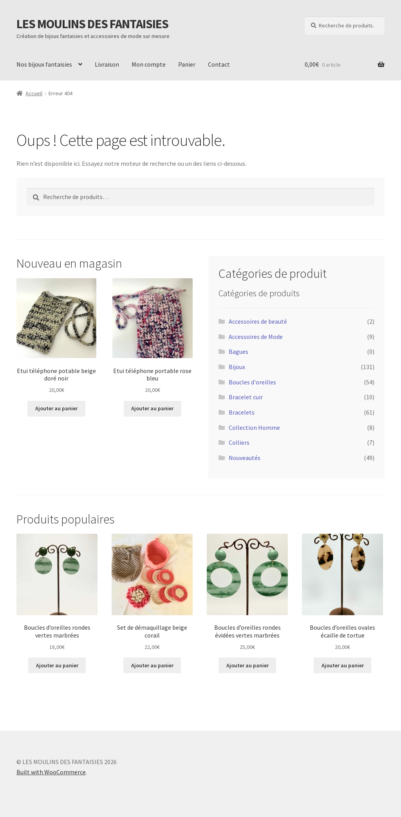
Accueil (33, 93)
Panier (186, 64)
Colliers (239, 442)
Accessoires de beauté (258, 321)
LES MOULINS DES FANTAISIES (92, 24)
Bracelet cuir (246, 397)
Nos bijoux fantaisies (44, 64)
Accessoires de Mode (256, 337)
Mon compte (149, 64)
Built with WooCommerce (51, 772)
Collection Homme (254, 427)
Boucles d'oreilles (252, 382)
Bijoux (237, 367)
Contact (219, 64)
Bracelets (242, 412)
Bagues (238, 351)
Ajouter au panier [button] (56, 408)
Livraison (107, 64)
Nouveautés (244, 458)
